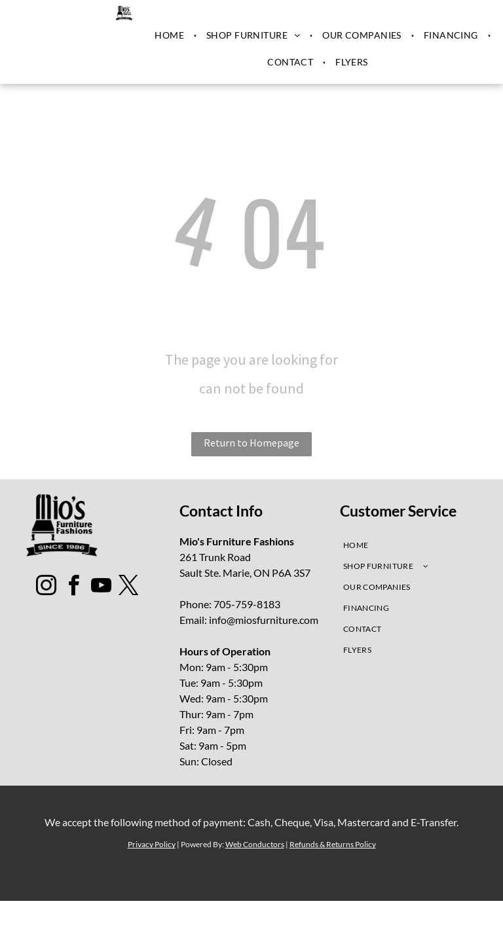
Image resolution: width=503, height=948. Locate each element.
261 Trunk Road (215, 557)
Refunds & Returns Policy (332, 844)
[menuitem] (170, 35)
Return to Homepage (251, 442)
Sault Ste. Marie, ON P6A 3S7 (244, 572)
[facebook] (74, 587)
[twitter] (129, 587)
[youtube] (101, 587)
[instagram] (46, 587)
